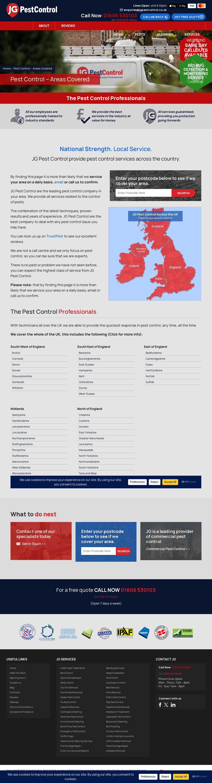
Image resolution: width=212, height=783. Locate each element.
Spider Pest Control (70, 697)
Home (118, 34)
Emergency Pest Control (72, 731)
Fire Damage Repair (70, 746)
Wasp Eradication (115, 673)
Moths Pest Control (116, 697)
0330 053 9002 (126, 20)
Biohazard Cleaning (116, 721)
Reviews (68, 26)
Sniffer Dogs (66, 736)
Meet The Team (18, 673)
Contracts (15, 692)
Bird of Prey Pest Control (72, 726)
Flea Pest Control (114, 702)
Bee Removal (112, 687)
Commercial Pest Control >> (168, 549)
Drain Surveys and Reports (74, 750)
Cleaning (165, 34)
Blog (12, 687)
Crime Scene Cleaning (72, 721)
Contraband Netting (71, 712)
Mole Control (67, 682)
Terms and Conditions (21, 707)
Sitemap (14, 702)
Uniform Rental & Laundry (120, 736)
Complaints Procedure (21, 712)
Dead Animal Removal (117, 707)
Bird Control (66, 673)
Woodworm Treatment (117, 712)
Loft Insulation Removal (118, 741)
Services (192, 34)
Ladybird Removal (69, 707)
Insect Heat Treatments (72, 668)
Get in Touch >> (34, 543)
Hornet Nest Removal (71, 692)
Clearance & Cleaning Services (76, 741)
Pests (140, 34)
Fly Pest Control (68, 702)
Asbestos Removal (115, 750)
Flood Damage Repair (117, 746)
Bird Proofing (113, 726)
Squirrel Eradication (71, 677)
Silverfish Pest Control (71, 716)
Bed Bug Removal (115, 668)
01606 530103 (120, 15)
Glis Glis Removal (69, 687)
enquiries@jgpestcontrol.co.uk (145, 9)
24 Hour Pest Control (117, 731)
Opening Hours (18, 677)
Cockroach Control (116, 682)
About (44, 26)
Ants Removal (113, 692)
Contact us (15, 682)
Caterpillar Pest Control (118, 716)
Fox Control (112, 677)
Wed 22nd (195, 40)
